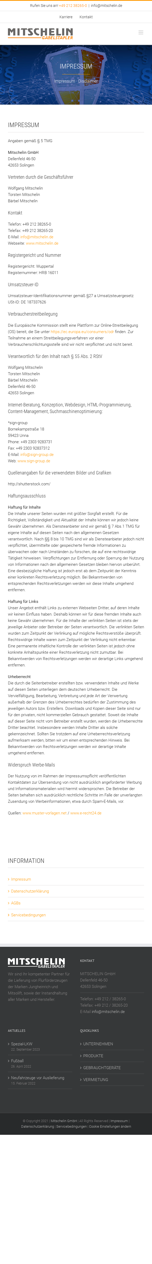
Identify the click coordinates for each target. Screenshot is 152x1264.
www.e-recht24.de (86, 813)
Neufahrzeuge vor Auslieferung (37, 1077)
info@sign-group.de (37, 454)
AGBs (16, 903)
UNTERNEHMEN (98, 1044)
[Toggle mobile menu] (141, 32)
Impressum (21, 879)
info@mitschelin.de (106, 5)
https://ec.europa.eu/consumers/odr (82, 331)
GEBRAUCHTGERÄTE (102, 1067)
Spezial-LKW (21, 1044)
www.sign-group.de (33, 461)
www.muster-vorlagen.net (44, 813)
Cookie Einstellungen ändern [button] (110, 1126)
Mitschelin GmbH (64, 1121)
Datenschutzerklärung (30, 891)
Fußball (17, 1061)
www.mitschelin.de (42, 243)
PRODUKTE (93, 1056)
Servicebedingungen (28, 915)
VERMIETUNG (95, 1079)
